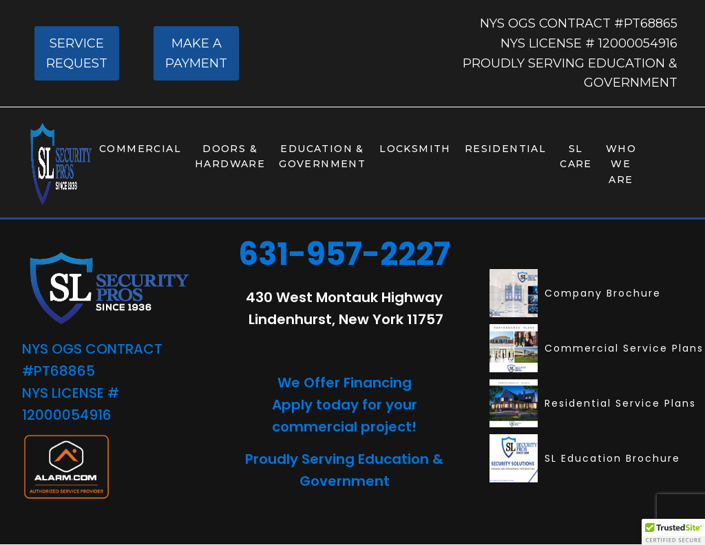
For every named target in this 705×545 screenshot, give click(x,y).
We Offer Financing (344, 382)
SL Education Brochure (585, 458)
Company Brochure (575, 293)
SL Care (576, 156)
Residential (505, 148)
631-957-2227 (344, 254)
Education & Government (322, 156)
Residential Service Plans (593, 403)
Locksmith (415, 148)
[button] (673, 532)
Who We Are (621, 164)
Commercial (140, 148)
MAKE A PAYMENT (196, 53)
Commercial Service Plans (597, 348)
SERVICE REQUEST (76, 53)
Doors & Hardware (230, 156)
